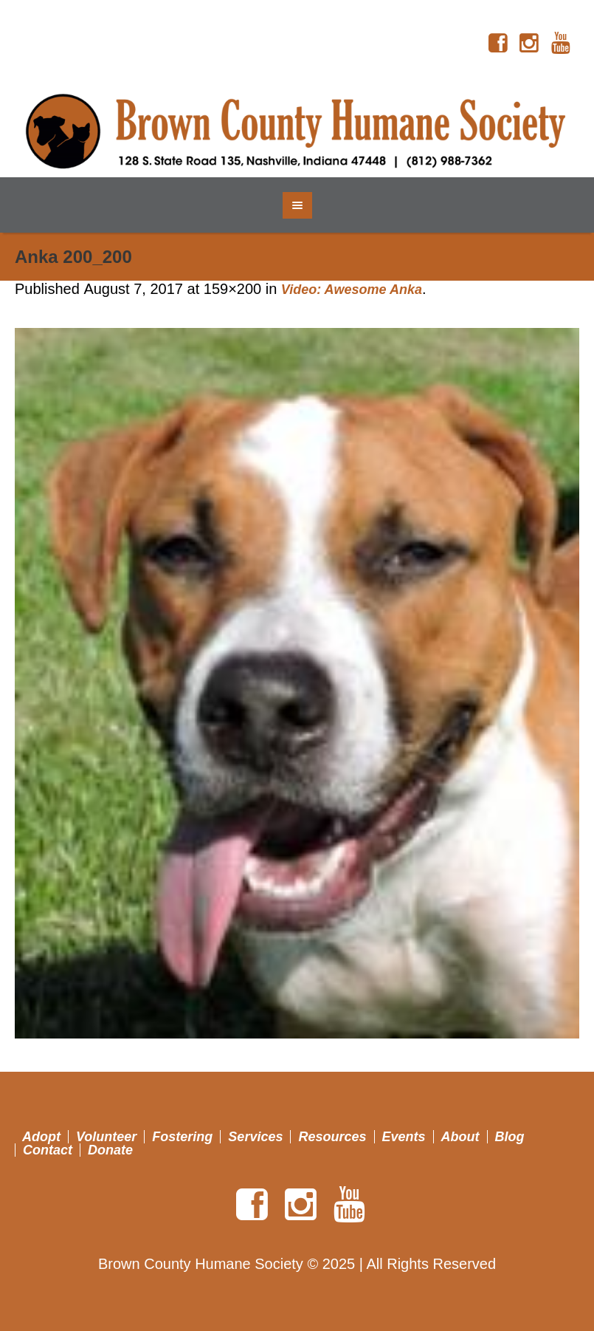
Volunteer (106, 1136)
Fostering (182, 1136)
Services (255, 1136)
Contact (47, 1150)
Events (404, 1136)
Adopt (41, 1136)
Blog (510, 1136)
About (460, 1136)
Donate (110, 1150)
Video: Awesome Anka (351, 289)
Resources (332, 1136)
